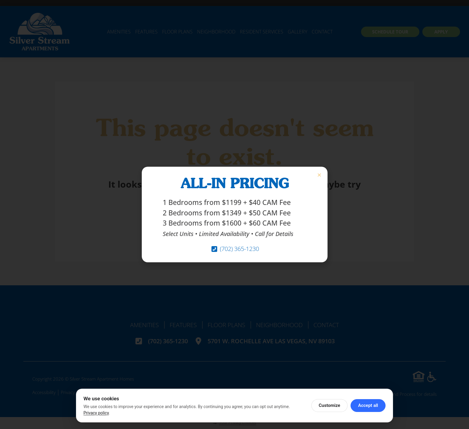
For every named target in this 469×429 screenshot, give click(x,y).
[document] (234, 214)
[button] (319, 175)
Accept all (368, 405)
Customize (329, 405)
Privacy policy (96, 412)
